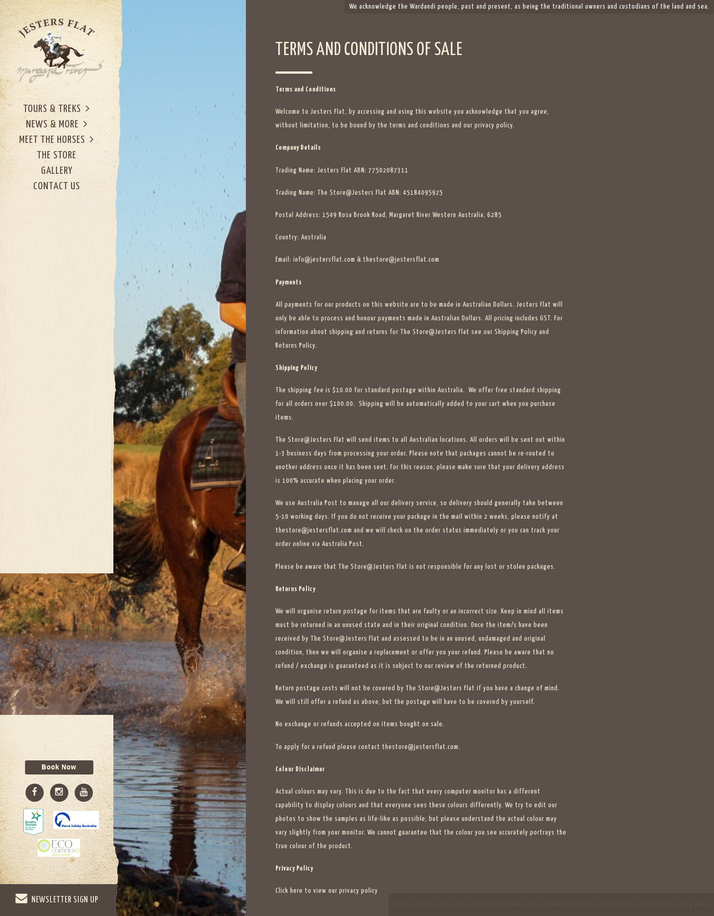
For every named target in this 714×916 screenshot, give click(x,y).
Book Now (58, 767)
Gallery (56, 171)
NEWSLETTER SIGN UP (56, 898)
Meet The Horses (56, 139)
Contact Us (56, 186)
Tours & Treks (56, 108)
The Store (56, 155)
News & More (57, 124)
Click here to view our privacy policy (326, 890)
